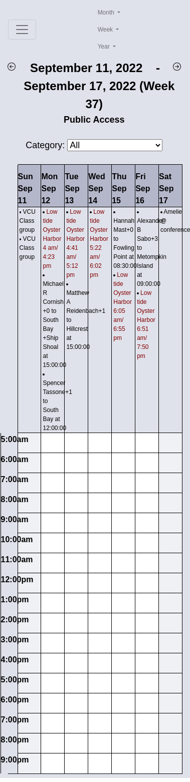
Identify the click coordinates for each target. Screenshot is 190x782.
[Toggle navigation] (22, 30)
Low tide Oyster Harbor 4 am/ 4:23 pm (52, 238)
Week (106, 29)
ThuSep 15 (119, 188)
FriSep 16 (142, 188)
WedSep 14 (96, 188)
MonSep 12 (49, 188)
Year (105, 46)
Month (107, 12)
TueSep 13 (72, 188)
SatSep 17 (166, 188)
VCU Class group (28, 220)
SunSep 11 (25, 188)
